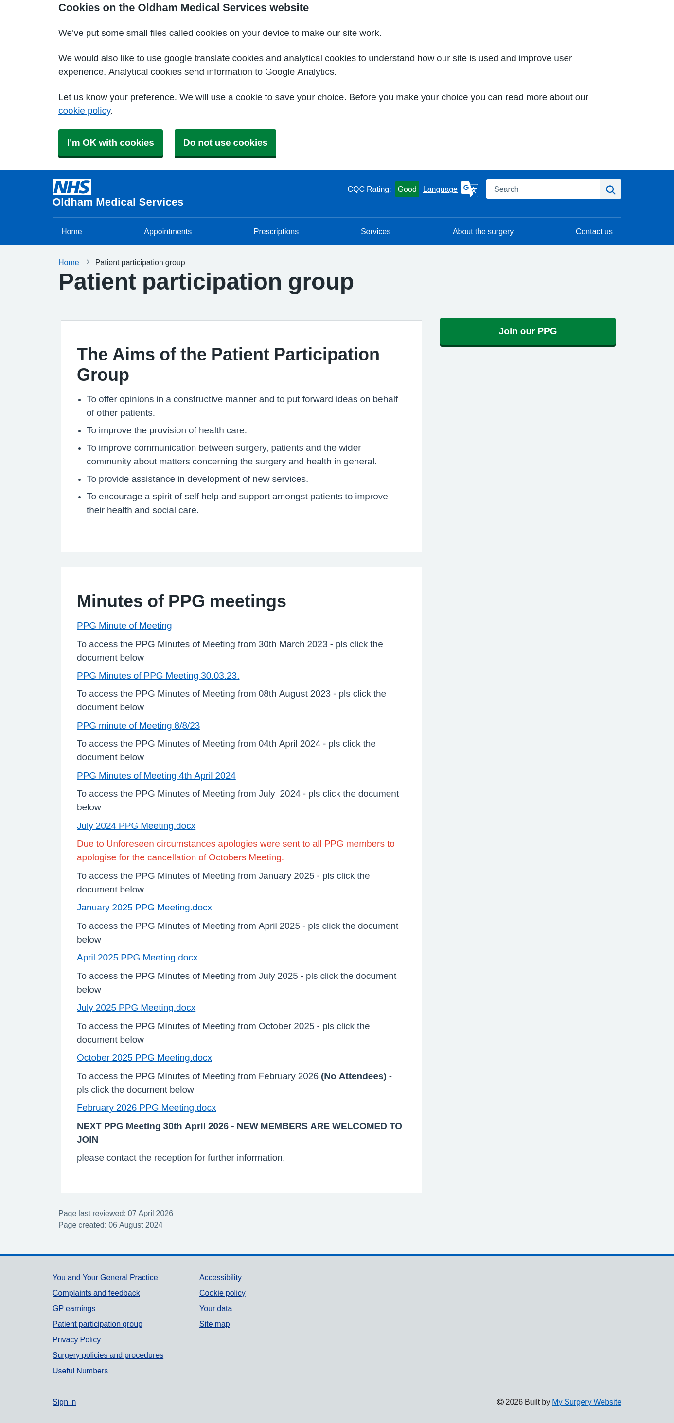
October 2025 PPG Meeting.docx (144, 1057)
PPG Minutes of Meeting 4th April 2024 (156, 775)
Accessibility (220, 1277)
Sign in (64, 1402)
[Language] (450, 189)
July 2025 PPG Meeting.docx (136, 1007)
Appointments (168, 231)
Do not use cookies (225, 142)
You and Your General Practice (105, 1277)
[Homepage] (198, 193)
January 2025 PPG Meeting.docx (144, 907)
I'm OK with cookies (110, 142)
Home (71, 231)
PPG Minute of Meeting (124, 625)
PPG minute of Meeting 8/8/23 (138, 725)
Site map (214, 1324)
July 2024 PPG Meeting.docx (136, 825)
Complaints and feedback (96, 1293)
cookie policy (84, 110)
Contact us (594, 231)
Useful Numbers (80, 1370)
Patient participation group (97, 1324)
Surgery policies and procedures (108, 1355)
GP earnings (74, 1308)
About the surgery (483, 231)
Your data (215, 1308)
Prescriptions (276, 231)
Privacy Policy (77, 1339)
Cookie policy (222, 1293)
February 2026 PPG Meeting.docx (146, 1107)
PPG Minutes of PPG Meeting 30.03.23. (158, 675)
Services (375, 231)
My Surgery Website (586, 1402)
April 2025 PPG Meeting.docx (137, 957)
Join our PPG (528, 331)
